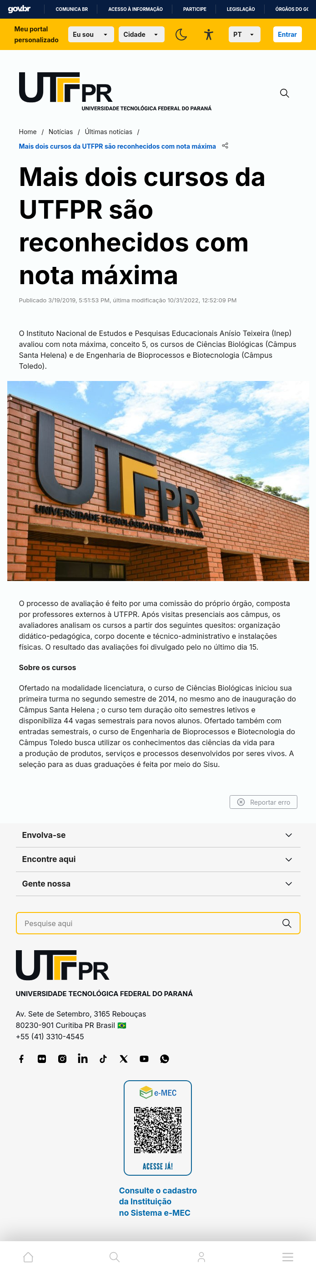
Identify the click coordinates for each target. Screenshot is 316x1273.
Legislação (241, 9)
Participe (194, 9)
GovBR (19, 9)
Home (28, 131)
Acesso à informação (135, 9)
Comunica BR (71, 9)
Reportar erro (263, 802)
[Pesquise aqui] (149, 923)
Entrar (287, 34)
